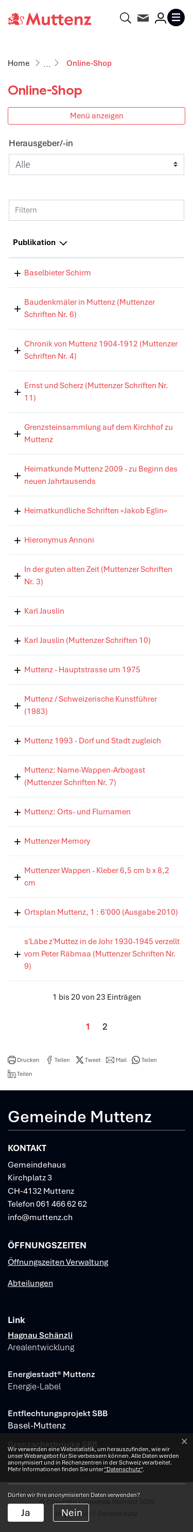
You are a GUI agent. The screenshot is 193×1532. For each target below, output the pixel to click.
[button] (24, 1060)
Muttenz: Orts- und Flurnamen (77, 812)
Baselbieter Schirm (57, 273)
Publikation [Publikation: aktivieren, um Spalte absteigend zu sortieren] (34, 242)
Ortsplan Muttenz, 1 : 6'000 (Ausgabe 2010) (101, 912)
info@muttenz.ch (40, 1217)
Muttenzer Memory (57, 841)
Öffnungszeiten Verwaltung (58, 1262)
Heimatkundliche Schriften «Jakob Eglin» (95, 511)
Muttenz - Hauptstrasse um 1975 (82, 670)
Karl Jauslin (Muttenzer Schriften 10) (87, 640)
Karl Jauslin (44, 611)
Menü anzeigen (97, 115)
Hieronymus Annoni (59, 540)
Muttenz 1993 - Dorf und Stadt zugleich (92, 741)
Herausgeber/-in (41, 143)
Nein (71, 1512)
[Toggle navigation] (176, 17)
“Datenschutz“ (123, 1469)
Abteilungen (30, 1283)
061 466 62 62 (61, 1203)
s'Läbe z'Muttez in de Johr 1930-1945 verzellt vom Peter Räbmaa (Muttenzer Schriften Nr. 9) (102, 953)
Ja (25, 1512)
